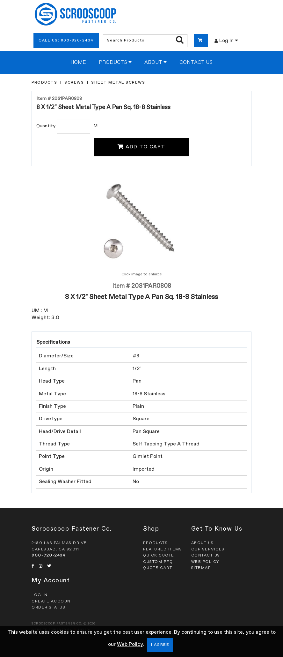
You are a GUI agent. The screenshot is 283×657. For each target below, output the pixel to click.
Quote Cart (157, 568)
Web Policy (130, 644)
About (155, 62)
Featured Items (162, 549)
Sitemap (201, 568)
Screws (74, 83)
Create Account (52, 601)
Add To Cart (141, 147)
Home (78, 62)
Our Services (208, 549)
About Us (202, 543)
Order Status (48, 607)
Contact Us (196, 62)
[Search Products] (180, 40)
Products (115, 62)
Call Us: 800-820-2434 (66, 40)
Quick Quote (158, 555)
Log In (226, 40)
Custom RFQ (158, 562)
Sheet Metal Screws (118, 83)
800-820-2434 (48, 555)
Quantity (45, 126)
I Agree (160, 645)
